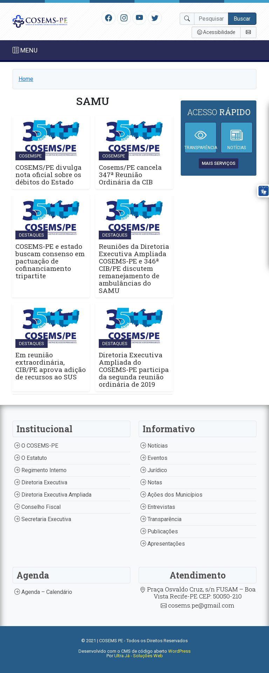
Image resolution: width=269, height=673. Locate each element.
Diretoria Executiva (40, 482)
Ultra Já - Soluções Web (138, 655)
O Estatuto (30, 458)
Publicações (159, 531)
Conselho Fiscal (37, 507)
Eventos (153, 458)
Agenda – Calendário (43, 592)
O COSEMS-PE (36, 445)
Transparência (160, 519)
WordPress (179, 651)
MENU (25, 50)
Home (26, 79)
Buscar (242, 18)
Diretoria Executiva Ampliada (52, 494)
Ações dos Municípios (171, 494)
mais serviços (218, 163)
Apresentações (162, 543)
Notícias (154, 445)
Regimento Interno (40, 470)
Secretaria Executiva (42, 519)
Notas (151, 482)
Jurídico (153, 470)
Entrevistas (157, 507)
